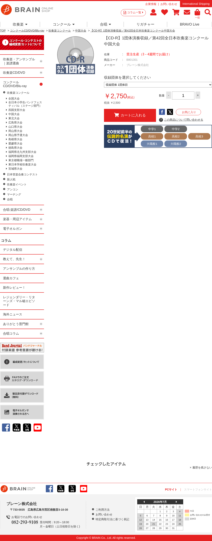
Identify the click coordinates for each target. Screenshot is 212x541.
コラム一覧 (135, 12)
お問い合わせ (168, 4)
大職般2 (175, 143)
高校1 (152, 136)
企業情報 (150, 4)
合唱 (105, 24)
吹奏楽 (20, 24)
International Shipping (195, 3)
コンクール (64, 24)
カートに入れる (130, 115)
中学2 (176, 129)
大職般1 (152, 143)
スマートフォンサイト (198, 489)
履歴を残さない (202, 467)
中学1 (152, 129)
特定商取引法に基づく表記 (112, 519)
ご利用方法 (103, 509)
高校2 (176, 136)
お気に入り (189, 112)
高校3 (199, 136)
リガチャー (145, 24)
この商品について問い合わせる (181, 120)
